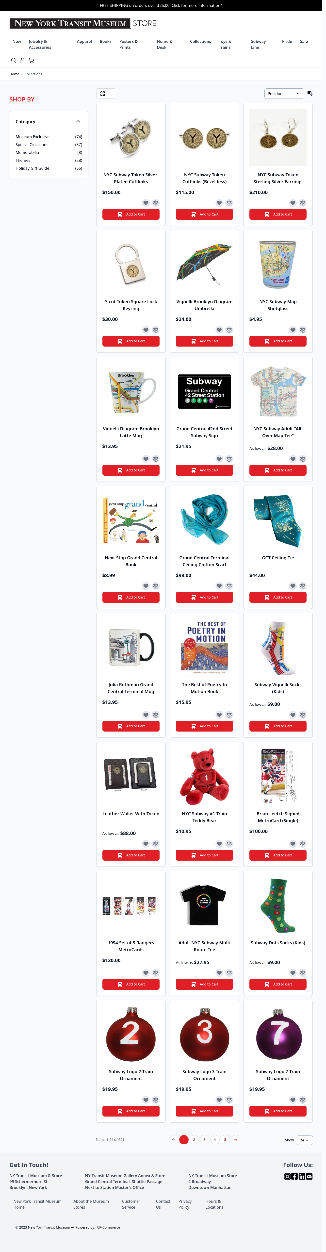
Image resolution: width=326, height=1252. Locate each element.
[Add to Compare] (156, 203)
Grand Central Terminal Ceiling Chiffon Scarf (204, 561)
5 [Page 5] (225, 1139)
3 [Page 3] (204, 1139)
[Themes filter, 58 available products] (49, 160)
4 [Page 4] (215, 1139)
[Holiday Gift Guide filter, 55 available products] (49, 168)
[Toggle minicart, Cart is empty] (31, 60)
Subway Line (258, 44)
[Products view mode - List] (110, 94)
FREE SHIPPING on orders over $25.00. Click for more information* (161, 5)
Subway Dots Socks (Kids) (278, 943)
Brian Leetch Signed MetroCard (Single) (278, 817)
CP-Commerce (108, 1227)
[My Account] (22, 60)
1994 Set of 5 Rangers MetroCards (131, 946)
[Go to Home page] (84, 23)
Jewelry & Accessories (40, 44)
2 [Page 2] (194, 1139)
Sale (304, 41)
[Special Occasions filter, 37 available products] (49, 145)
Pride (287, 41)
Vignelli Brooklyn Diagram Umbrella (204, 305)
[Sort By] (284, 93)
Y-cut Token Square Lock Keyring (131, 305)
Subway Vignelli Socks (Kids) (278, 688)
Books (106, 41)
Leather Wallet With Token (130, 814)
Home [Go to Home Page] (14, 74)
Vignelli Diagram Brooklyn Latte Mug (131, 432)
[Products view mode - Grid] (103, 94)
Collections (200, 41)
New (17, 41)
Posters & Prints (128, 44)
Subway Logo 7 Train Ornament (278, 1074)
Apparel (84, 41)
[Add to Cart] (131, 214)
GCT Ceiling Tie (278, 558)
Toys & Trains (225, 44)
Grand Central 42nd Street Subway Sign (204, 432)
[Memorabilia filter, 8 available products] (49, 152)
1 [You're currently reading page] (184, 1139)
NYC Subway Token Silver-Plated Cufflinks (131, 178)
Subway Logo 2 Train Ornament (131, 1074)
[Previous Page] (173, 1139)
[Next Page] (235, 1139)
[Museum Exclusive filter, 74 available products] (49, 137)
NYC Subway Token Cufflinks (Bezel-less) (204, 178)
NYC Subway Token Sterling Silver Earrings (278, 178)
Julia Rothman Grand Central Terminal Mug (131, 688)
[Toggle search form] (13, 60)
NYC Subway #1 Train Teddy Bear (204, 817)
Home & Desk (165, 44)
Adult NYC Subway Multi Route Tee (204, 946)
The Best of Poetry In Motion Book (204, 688)
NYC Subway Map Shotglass (278, 305)
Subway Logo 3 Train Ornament (204, 1074)
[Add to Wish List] (146, 203)
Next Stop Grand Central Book (131, 561)
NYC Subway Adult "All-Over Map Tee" (278, 432)
